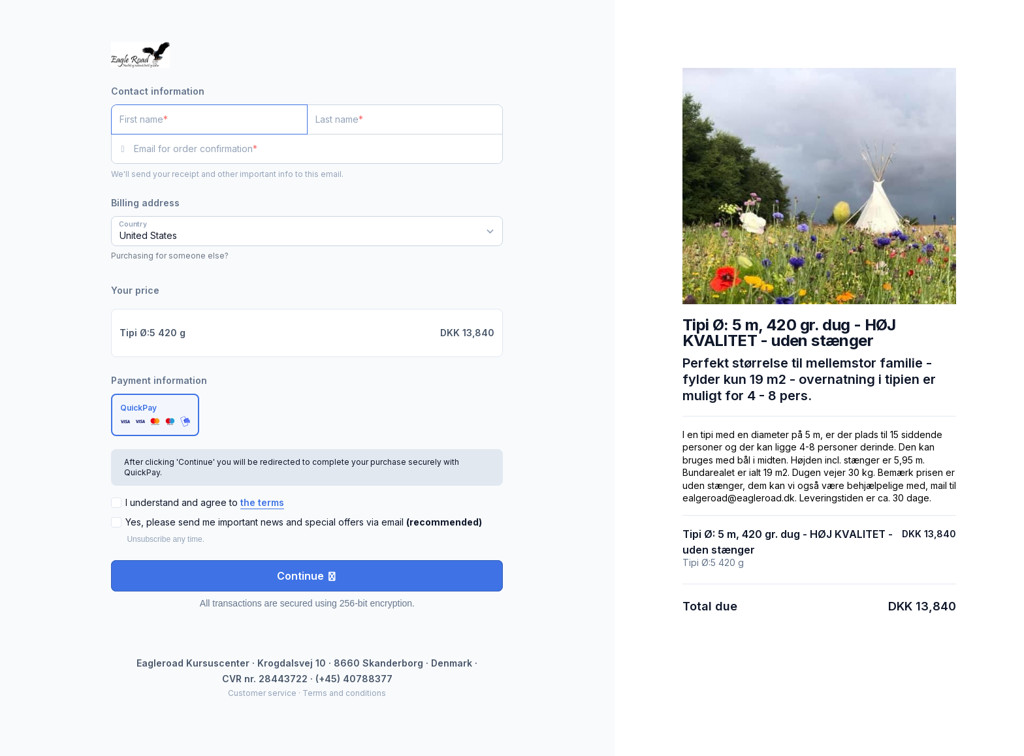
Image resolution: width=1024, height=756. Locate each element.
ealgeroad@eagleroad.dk (738, 497)
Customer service (262, 693)
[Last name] (405, 119)
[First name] (209, 119)
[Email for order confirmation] (318, 148)
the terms (262, 502)
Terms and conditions (344, 693)
